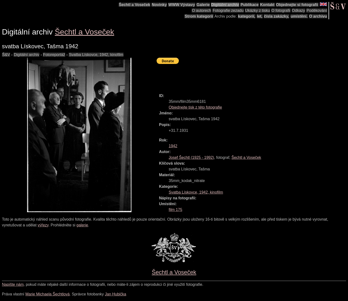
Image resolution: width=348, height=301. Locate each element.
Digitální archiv (225, 5)
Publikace (249, 5)
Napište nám (13, 284)
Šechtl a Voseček (134, 5)
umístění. (299, 16)
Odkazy (298, 10)
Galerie (203, 5)
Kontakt (267, 5)
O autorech (201, 10)
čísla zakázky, (276, 16)
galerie (82, 225)
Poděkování (316, 10)
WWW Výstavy (181, 5)
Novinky (159, 5)
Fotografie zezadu (228, 10)
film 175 (175, 210)
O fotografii (280, 10)
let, (259, 16)
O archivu (318, 16)
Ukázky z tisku (257, 10)
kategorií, (246, 16)
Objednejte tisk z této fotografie (195, 107)
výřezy (43, 225)
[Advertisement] (245, 76)
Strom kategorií (199, 16)
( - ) (191, 157)
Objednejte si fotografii (297, 5)
